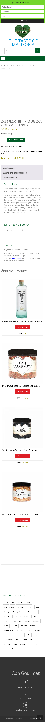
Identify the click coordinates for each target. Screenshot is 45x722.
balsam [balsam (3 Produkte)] (28, 603)
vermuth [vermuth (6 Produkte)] (23, 644)
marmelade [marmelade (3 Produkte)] (8, 630)
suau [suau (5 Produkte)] (25, 639)
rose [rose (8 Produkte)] (6, 635)
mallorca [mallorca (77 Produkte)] (24, 626)
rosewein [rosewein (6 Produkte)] (14, 635)
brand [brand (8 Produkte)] (26, 612)
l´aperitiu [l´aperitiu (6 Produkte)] (14, 626)
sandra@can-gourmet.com (25, 710)
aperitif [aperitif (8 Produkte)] (19, 603)
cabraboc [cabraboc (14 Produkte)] (7, 616)
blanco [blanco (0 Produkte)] (30, 607)
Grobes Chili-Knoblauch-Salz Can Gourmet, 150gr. (22, 514)
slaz (2, 154)
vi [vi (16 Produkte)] (30, 644)
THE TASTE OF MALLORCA (23, 42)
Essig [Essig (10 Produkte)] (14, 621)
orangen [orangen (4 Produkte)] (37, 630)
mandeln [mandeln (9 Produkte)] (33, 626)
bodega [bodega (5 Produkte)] (7, 612)
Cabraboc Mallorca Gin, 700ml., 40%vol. (22, 321)
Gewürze (14, 146)
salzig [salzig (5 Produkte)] (35, 635)
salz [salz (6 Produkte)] (28, 635)
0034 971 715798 (25, 699)
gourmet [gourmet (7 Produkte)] (36, 621)
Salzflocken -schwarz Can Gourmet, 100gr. (22, 450)
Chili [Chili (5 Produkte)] (34, 616)
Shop (9, 66)
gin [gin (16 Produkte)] (20, 621)
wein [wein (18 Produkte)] (6, 649)
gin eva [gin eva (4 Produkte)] (27, 621)
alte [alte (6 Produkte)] (12, 603)
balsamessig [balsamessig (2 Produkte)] (9, 607)
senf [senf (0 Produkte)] (18, 639)
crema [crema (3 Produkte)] (6, 621)
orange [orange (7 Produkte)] (27, 630)
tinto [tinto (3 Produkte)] (15, 644)
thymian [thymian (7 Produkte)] (7, 644)
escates (26, 151)
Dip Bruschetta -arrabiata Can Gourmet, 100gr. (22, 386)
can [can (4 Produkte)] (16, 616)
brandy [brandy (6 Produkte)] (34, 612)
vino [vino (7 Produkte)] (35, 644)
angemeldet (16, 258)
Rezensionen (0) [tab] (10, 177)
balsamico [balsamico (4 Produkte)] (20, 607)
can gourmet (17, 151)
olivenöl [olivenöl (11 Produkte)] (19, 630)
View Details (24, 327)
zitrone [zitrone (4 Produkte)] (13, 649)
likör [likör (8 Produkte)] (6, 626)
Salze (15, 66)
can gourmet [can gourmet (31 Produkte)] (25, 616)
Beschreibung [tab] (9, 168)
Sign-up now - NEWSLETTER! (22, 2)
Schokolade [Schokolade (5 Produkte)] (8, 639)
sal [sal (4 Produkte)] (22, 635)
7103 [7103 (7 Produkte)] (6, 603)
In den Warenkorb (17, 139)
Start (3, 66)
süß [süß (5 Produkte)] (31, 639)
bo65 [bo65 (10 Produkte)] (37, 607)
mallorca (33, 151)
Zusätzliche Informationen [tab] (15, 172)
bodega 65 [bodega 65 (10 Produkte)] (17, 612)
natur (40, 151)
